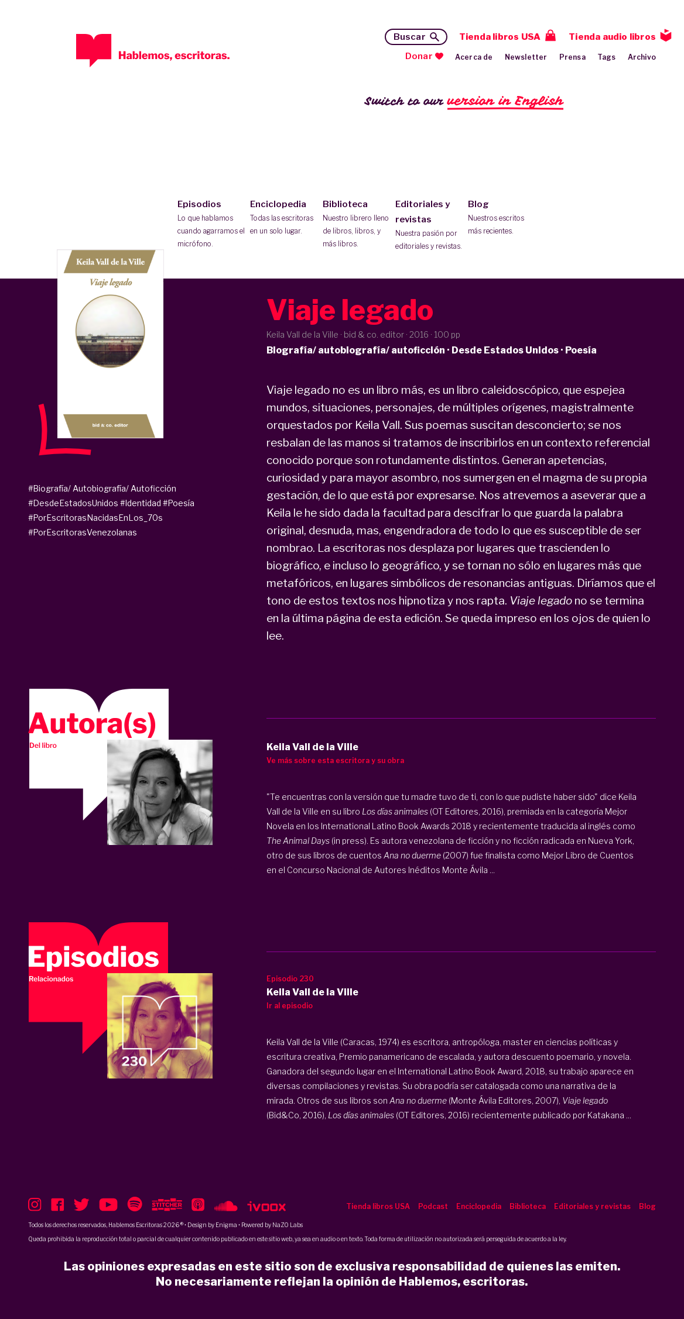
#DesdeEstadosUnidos (73, 503)
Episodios (211, 224)
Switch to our (464, 101)
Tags (606, 57)
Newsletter (526, 57)
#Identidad (140, 503)
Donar (419, 56)
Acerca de (474, 57)
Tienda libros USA (500, 37)
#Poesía (178, 503)
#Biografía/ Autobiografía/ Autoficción (102, 488)
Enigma (226, 1224)
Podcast (433, 1206)
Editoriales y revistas (429, 226)
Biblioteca (356, 224)
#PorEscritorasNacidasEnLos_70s (95, 518)
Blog (501, 218)
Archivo (642, 57)
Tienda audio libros (612, 37)
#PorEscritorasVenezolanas (82, 532)
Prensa (572, 57)
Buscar (410, 37)
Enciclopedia (283, 218)
